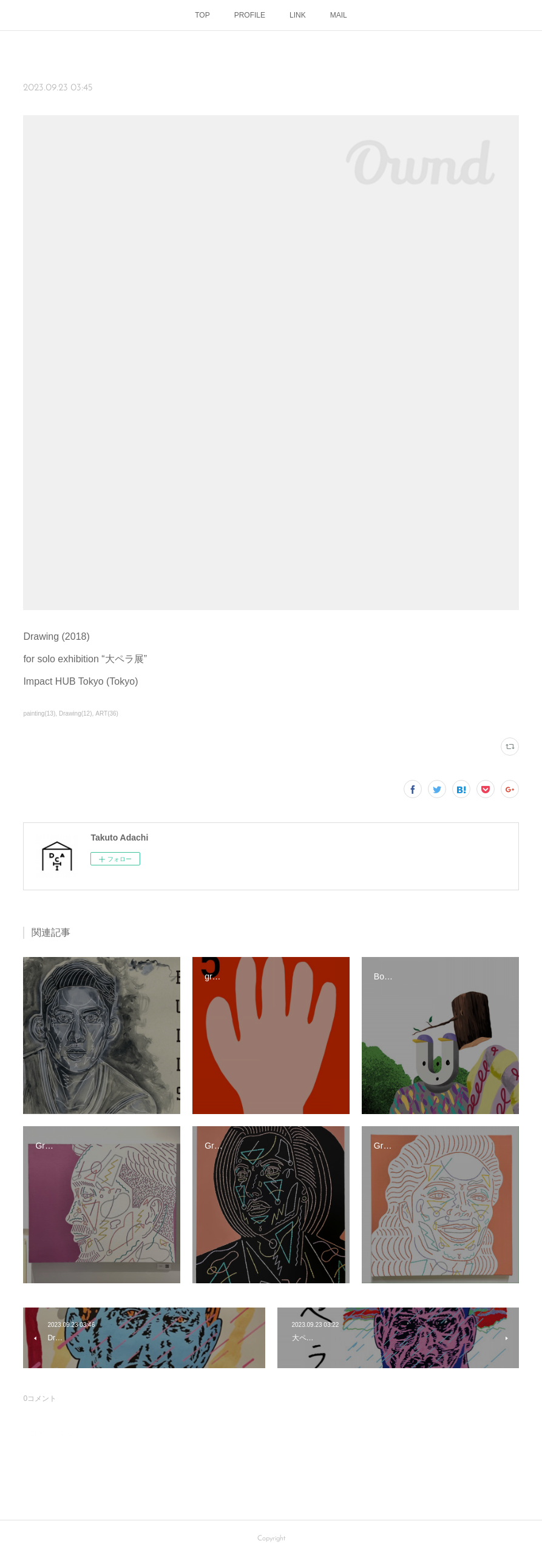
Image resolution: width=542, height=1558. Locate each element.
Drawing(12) (75, 713)
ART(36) (106, 713)
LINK (298, 15)
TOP (202, 15)
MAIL (338, 15)
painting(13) (39, 713)
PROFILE (249, 15)
